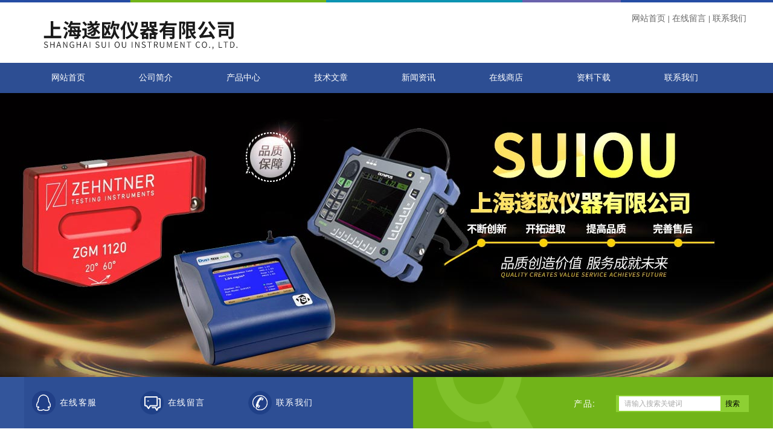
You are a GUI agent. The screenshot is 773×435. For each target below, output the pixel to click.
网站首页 (649, 18)
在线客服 (78, 402)
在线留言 (689, 18)
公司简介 (156, 77)
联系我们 (729, 18)
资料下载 (594, 77)
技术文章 (331, 77)
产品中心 (243, 77)
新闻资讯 (418, 77)
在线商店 (506, 77)
